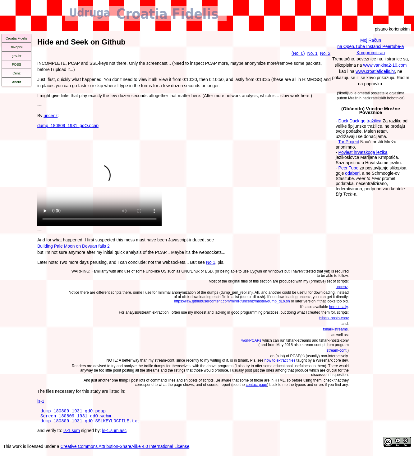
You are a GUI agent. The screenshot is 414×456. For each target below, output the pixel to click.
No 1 (210, 262)
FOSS (16, 64)
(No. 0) (298, 53)
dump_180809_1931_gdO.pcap (68, 125)
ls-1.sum (71, 433)
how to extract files (279, 360)
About (16, 82)
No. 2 (325, 53)
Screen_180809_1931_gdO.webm (75, 417)
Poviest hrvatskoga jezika (363, 152)
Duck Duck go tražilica (360, 120)
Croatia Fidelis (16, 38)
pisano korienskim (392, 28)
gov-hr (16, 56)
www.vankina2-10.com (385, 65)
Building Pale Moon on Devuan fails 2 (73, 246)
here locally (338, 307)
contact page (256, 384)
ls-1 (40, 401)
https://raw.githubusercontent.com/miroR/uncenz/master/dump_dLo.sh (232, 301)
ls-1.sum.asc (114, 433)
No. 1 (312, 53)
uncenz (51, 115)
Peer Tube (348, 167)
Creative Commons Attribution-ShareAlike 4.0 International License (124, 449)
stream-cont (336, 350)
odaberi (352, 173)
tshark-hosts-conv (334, 318)
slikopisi (17, 47)
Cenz (16, 73)
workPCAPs (251, 340)
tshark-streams (335, 329)
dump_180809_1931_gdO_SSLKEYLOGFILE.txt (90, 423)
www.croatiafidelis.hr (375, 71)
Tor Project (348, 141)
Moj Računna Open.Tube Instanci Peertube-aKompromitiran (370, 46)
